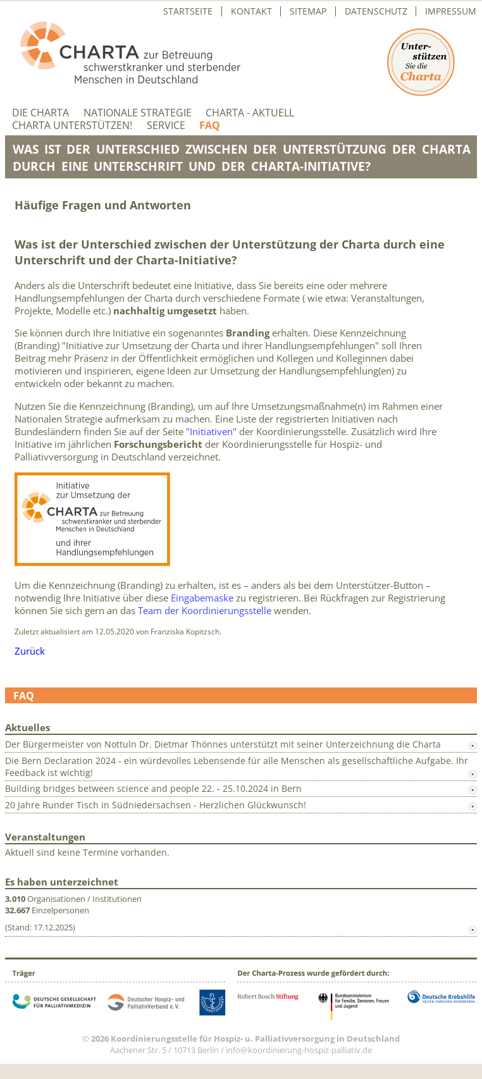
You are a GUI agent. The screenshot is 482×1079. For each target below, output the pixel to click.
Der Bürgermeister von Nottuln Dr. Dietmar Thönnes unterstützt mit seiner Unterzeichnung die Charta (223, 744)
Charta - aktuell (250, 113)
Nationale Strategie (137, 113)
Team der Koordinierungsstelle (204, 610)
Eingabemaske (202, 597)
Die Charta (40, 113)
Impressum (450, 11)
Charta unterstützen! (72, 126)
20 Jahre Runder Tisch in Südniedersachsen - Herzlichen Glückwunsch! (155, 805)
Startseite (188, 11)
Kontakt (251, 11)
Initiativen (211, 431)
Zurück (30, 650)
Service (166, 126)
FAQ (209, 126)
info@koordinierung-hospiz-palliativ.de (299, 1050)
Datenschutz (376, 11)
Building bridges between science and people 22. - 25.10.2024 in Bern (153, 788)
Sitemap (308, 11)
